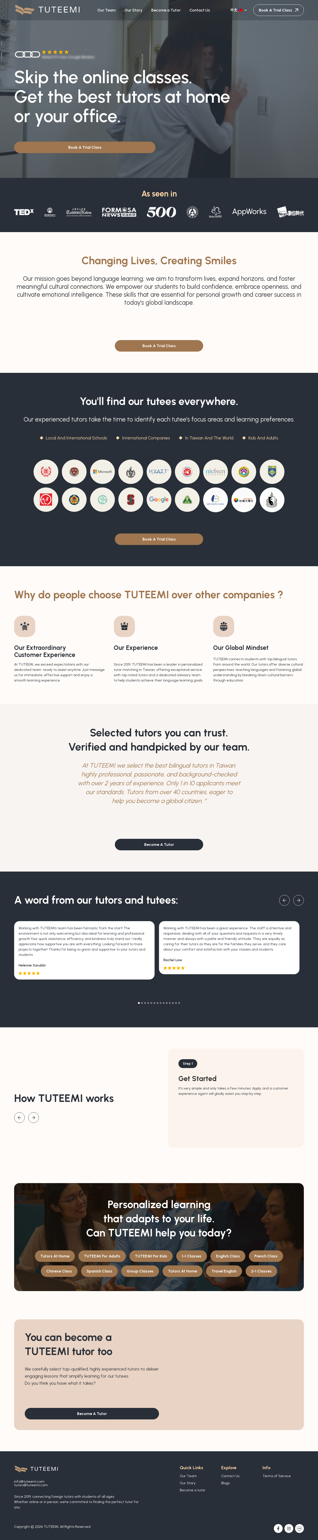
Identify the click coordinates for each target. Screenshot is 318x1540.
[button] (239, 10)
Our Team (188, 1476)
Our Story (187, 1483)
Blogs (225, 1483)
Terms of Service (277, 1476)
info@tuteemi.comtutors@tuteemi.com (31, 1483)
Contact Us (230, 1476)
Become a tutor (192, 1490)
